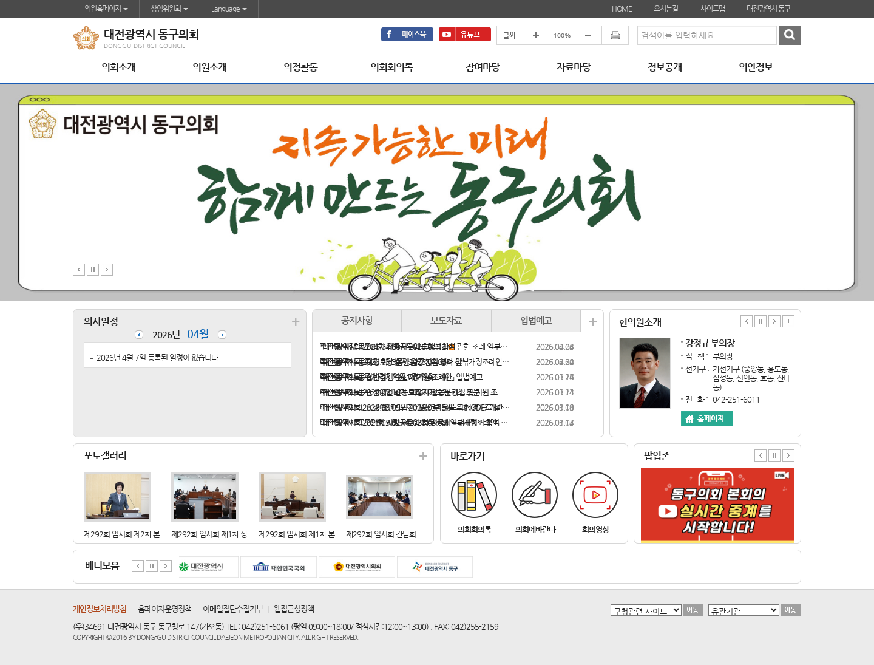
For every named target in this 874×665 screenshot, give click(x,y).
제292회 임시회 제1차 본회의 (303, 534)
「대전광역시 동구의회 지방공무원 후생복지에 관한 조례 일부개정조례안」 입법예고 (415, 346)
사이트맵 (712, 8)
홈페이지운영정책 (164, 608)
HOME (622, 8)
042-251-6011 (736, 399)
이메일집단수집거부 (233, 608)
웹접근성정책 (294, 608)
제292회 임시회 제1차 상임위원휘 (222, 534)
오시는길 (666, 8)
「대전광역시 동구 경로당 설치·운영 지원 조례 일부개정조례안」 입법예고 (415, 361)
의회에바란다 (535, 529)
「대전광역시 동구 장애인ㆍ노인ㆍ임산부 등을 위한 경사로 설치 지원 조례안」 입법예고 (415, 407)
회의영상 (595, 529)
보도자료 (446, 320)
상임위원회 (169, 8)
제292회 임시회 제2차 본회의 (128, 534)
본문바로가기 (0, 0)
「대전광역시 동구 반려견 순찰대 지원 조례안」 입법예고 (401, 376)
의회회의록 (474, 529)
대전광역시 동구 (768, 8)
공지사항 (357, 320)
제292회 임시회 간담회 (381, 534)
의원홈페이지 (106, 8)
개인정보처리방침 (99, 608)
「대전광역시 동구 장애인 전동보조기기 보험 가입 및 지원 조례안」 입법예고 (415, 392)
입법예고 (536, 320)
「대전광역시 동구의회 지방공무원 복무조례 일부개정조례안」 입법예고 (415, 422)
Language (229, 8)
